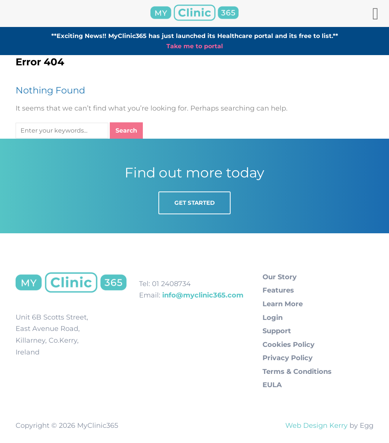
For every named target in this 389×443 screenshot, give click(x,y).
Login (272, 317)
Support (276, 331)
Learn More (282, 304)
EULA (272, 385)
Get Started (194, 202)
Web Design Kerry (316, 425)
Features (278, 290)
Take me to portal (194, 46)
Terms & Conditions (297, 371)
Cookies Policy (288, 344)
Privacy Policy (287, 358)
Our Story (279, 277)
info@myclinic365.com (203, 295)
